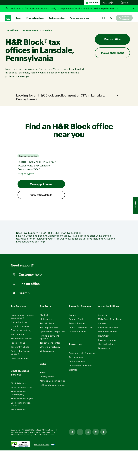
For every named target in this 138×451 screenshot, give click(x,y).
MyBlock (44, 315)
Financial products (35, 16)
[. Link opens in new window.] (20, 445)
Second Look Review (21, 339)
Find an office (112, 39)
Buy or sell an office (108, 328)
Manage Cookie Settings (52, 381)
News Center (104, 336)
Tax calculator (47, 324)
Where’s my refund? (50, 347)
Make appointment (105, 8)
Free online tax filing (21, 331)
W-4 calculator (47, 351)
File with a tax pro (20, 326)
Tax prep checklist (49, 328)
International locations (80, 366)
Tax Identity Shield (20, 347)
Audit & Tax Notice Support (20, 353)
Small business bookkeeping (18, 393)
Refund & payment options (49, 337)
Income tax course (107, 332)
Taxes (18, 16)
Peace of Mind (18, 343)
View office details (41, 195)
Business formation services (21, 404)
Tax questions (76, 358)
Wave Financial (18, 410)
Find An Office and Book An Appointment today (43, 236)
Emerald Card (76, 319)
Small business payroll (22, 399)
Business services (57, 16)
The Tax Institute (106, 344)
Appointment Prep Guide (52, 332)
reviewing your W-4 (47, 239)
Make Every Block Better (110, 319)
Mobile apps (46, 319)
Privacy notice (47, 377)
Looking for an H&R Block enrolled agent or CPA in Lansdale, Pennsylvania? (68, 97)
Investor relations (107, 340)
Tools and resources (79, 16)
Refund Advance (77, 332)
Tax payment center (50, 343)
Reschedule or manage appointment (22, 317)
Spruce (72, 315)
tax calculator (24, 239)
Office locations (77, 362)
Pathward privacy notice (52, 385)
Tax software (17, 335)
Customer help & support (82, 353)
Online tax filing (19, 322)
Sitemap (73, 370)
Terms (43, 373)
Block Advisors (18, 384)
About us (102, 315)
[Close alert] (133, 9)
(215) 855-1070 (26, 174)
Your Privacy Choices (41, 445)
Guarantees (104, 348)
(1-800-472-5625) (68, 233)
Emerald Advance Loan (81, 328)
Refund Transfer (77, 324)
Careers (102, 324)
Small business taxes (21, 388)
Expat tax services (20, 358)
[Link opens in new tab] (72, 432)
